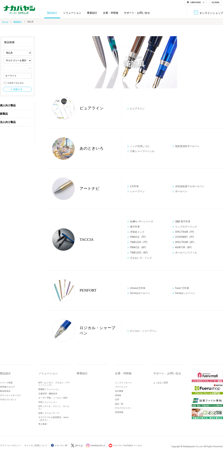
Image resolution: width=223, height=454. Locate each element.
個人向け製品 (8, 105)
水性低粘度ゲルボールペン (189, 186)
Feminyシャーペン (185, 293)
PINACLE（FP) (138, 237)
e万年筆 (134, 186)
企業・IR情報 (110, 12)
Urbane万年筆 (137, 287)
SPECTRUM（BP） (185, 242)
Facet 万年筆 (182, 287)
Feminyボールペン (140, 293)
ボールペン (181, 191)
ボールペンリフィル (186, 252)
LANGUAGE (195, 2)
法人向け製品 (8, 122)
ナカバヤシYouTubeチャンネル (127, 445)
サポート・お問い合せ (137, 12)
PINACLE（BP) (138, 247)
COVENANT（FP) (184, 237)
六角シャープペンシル (142, 151)
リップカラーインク (186, 226)
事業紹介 (92, 12)
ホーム (5, 22)
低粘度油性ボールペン (187, 146)
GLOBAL (216, 2)
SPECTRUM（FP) (184, 231)
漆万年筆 (135, 226)
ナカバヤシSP (59, 445)
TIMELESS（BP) (139, 252)
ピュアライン (137, 108)
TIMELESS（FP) (138, 242)
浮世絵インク (137, 231)
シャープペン (137, 191)
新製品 (4, 113)
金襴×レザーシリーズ (141, 221)
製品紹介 (52, 12)
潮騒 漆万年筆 (182, 221)
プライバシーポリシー (10, 445)
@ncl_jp (79, 445)
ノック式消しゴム (139, 146)
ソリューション (72, 12)
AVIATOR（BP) (183, 247)
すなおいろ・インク (141, 257)
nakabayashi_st (97, 445)
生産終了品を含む (15, 83)
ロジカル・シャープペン (143, 330)
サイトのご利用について (35, 445)
